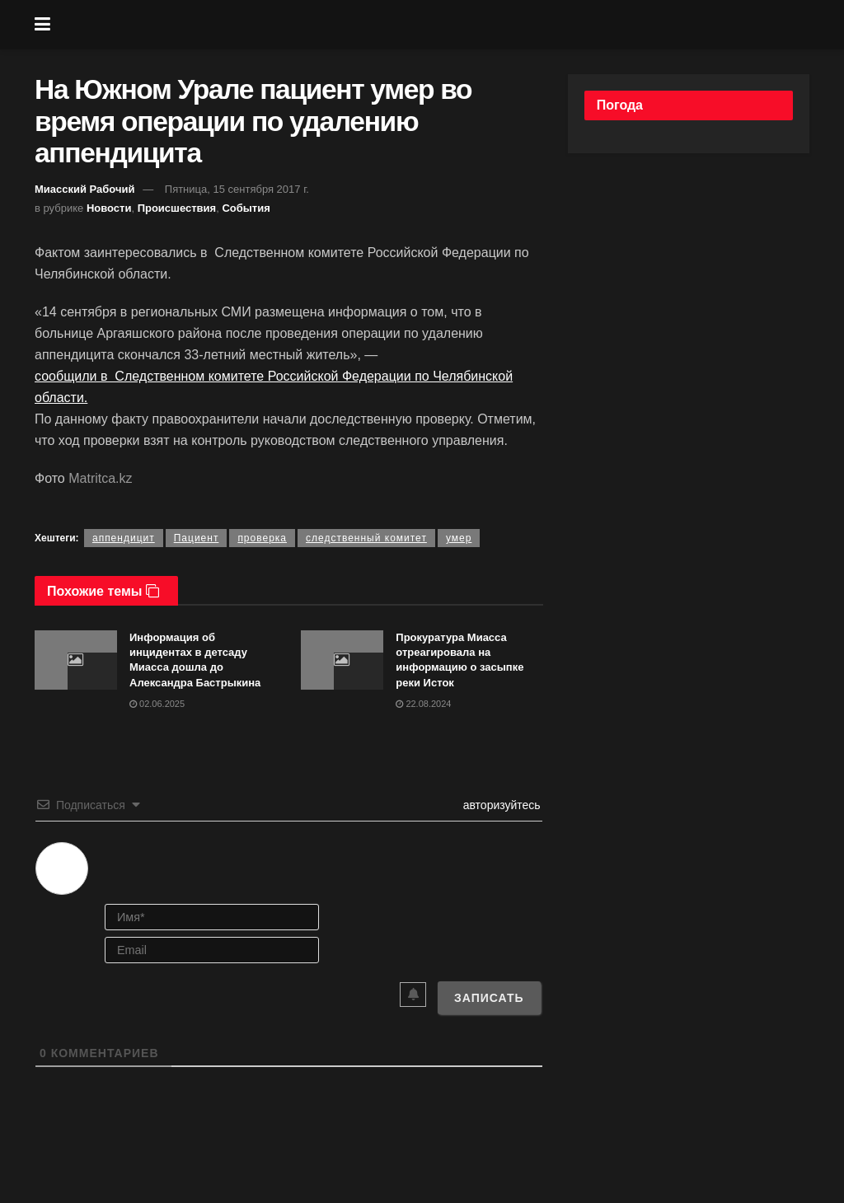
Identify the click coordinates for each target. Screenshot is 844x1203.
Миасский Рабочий (85, 189)
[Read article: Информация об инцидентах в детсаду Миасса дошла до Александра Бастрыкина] (76, 660)
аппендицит (123, 538)
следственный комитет (366, 538)
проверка (262, 538)
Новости (109, 208)
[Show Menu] (42, 24)
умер (458, 538)
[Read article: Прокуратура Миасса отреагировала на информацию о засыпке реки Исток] (342, 660)
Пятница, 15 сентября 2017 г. (237, 189)
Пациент (196, 538)
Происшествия (177, 208)
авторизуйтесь (500, 805)
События (246, 208)
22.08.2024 (423, 704)
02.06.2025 (157, 704)
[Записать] (489, 997)
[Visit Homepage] (434, 24)
